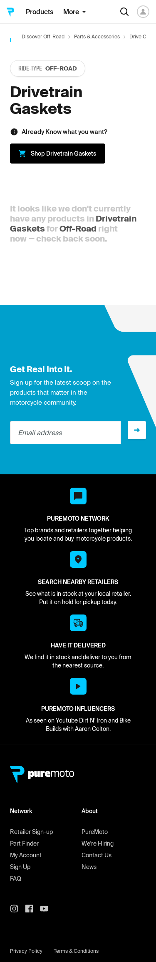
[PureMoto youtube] (47, 908)
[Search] (124, 12)
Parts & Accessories (97, 36)
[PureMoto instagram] (17, 908)
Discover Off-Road (43, 36)
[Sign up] (137, 430)
